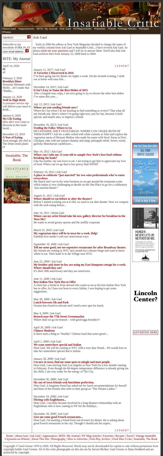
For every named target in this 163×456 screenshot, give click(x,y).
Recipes (144, 28)
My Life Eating (12, 118)
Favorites (100, 28)
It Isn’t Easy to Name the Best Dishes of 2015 (61, 90)
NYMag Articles (83, 28)
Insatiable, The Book (145, 438)
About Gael (9, 28)
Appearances (26, 28)
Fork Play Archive (100, 438)
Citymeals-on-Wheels (17, 438)
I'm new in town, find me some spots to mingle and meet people (72, 361)
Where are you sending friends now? (56, 107)
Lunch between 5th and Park (51, 302)
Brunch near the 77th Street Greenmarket (59, 316)
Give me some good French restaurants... (58, 416)
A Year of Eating (12, 137)
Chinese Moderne (44, 330)
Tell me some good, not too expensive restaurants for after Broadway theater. (80, 247)
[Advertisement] (145, 88)
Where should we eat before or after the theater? (63, 198)
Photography (58, 438)
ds (4, 69)
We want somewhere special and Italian (57, 344)
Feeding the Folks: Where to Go (53, 127)
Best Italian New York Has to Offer (55, 281)
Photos (7, 32)
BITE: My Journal (47, 28)
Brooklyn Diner (12, 81)
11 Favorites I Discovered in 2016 (54, 72)
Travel (112, 28)
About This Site (40, 438)
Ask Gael (65, 28)
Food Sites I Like (122, 438)
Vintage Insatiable (146, 435)
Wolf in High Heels (14, 100)
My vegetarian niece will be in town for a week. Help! (66, 233)
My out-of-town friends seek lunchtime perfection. (64, 382)
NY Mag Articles (91, 435)
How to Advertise (78, 438)
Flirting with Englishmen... (50, 399)
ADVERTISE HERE (145, 332)
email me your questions (54, 50)
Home (9, 435)
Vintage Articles (128, 28)
